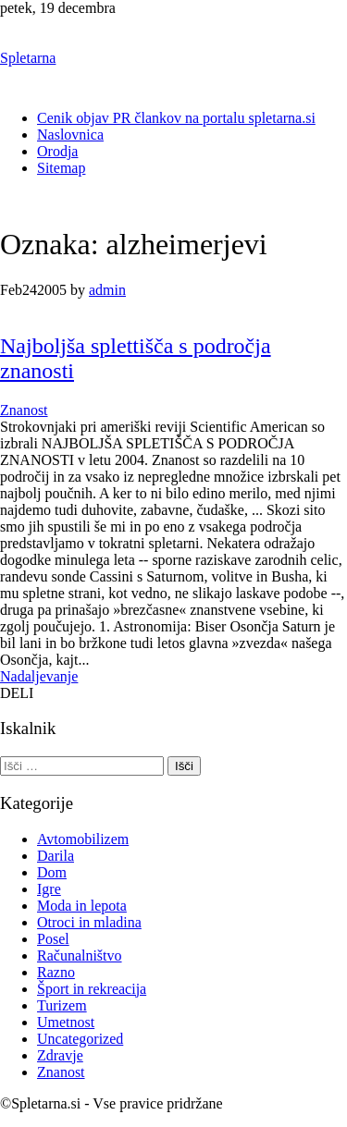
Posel (53, 939)
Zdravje (60, 1055)
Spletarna (28, 58)
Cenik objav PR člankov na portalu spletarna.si (176, 118)
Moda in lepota (82, 905)
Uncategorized (80, 1039)
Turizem (62, 1005)
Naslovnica (70, 134)
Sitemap (61, 168)
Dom (52, 872)
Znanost (24, 410)
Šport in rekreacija (91, 989)
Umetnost (65, 1022)
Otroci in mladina (89, 922)
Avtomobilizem (83, 839)
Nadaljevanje (39, 676)
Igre (49, 889)
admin (107, 290)
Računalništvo (79, 955)
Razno (56, 972)
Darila (55, 856)
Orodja (57, 151)
